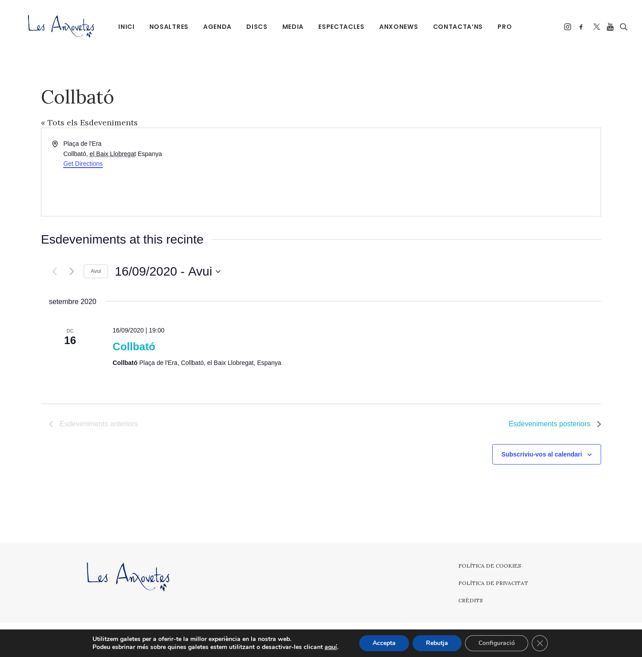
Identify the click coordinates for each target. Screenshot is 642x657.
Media (291, 26)
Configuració (496, 643)
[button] (568, 26)
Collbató (133, 347)
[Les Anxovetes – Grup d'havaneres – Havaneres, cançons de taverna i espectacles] (50, 26)
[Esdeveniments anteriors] (54, 271)
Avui (96, 271)
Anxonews (397, 26)
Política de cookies (489, 565)
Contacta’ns (456, 26)
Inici (125, 26)
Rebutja (437, 643)
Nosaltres (167, 26)
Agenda (216, 26)
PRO (503, 26)
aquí (331, 647)
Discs (255, 26)
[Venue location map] (460, 172)
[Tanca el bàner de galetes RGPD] (540, 643)
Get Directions (83, 163)
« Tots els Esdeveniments (89, 122)
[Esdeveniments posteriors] (71, 271)
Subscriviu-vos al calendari (542, 454)
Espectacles (340, 26)
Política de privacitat (493, 583)
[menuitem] (125, 26)
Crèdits (470, 600)
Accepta (384, 643)
